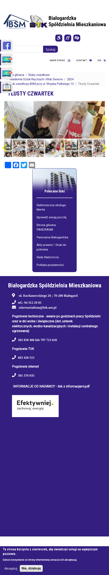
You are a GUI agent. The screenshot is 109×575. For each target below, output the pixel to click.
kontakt (84, 60)
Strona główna (14, 75)
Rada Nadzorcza (48, 257)
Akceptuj (10, 568)
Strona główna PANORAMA (46, 227)
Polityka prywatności (50, 265)
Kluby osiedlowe (39, 75)
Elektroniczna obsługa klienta (51, 207)
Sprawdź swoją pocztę (51, 217)
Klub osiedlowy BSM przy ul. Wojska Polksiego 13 (41, 84)
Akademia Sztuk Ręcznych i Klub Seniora (36, 79)
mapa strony (60, 60)
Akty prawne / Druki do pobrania (51, 247)
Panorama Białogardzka (52, 237)
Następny (104, 120)
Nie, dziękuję (31, 568)
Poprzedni (4, 120)
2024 (70, 79)
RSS (102, 60)
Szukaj (50, 49)
